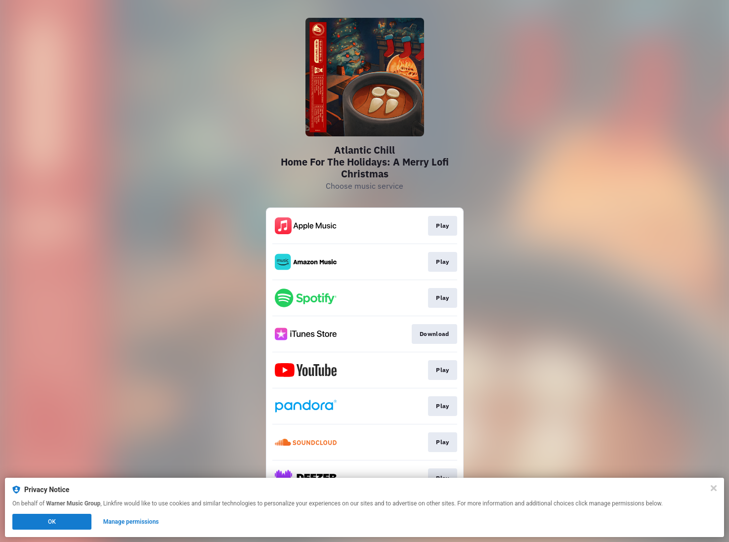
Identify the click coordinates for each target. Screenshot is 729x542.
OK (52, 521)
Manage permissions (131, 521)
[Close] (714, 488)
